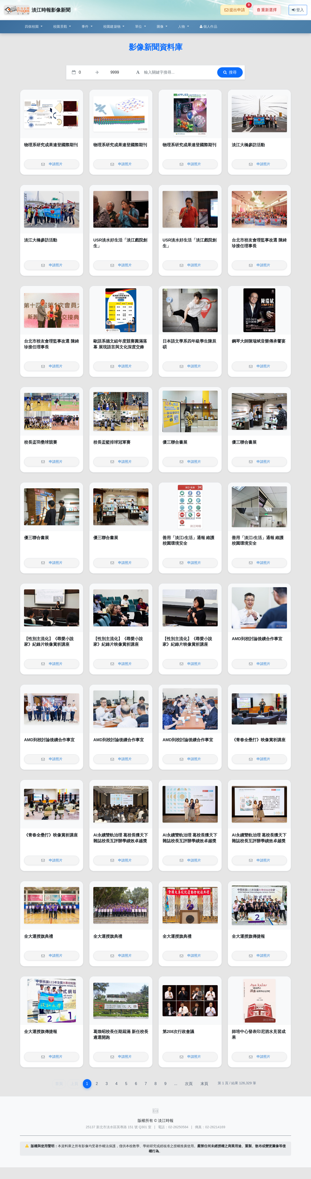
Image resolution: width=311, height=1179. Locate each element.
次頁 (189, 1084)
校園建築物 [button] (112, 26)
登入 (298, 10)
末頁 (204, 1084)
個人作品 (208, 26)
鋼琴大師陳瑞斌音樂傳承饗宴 (258, 341)
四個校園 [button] (32, 26)
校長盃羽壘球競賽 (40, 442)
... (175, 1084)
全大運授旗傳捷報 (248, 936)
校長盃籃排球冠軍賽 (111, 442)
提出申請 (237, 8)
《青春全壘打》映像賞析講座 (258, 740)
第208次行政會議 (178, 1031)
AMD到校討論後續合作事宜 (257, 639)
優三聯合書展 (175, 442)
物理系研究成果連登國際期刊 (51, 145)
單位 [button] (139, 26)
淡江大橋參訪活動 (248, 145)
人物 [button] (182, 26)
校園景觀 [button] (60, 26)
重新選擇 (267, 10)
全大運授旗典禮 (38, 936)
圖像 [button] (161, 26)
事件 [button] (86, 26)
